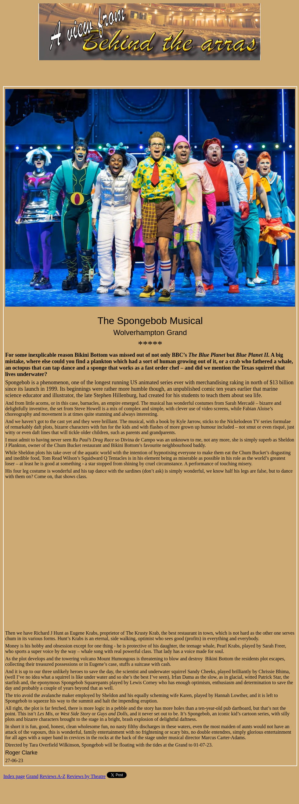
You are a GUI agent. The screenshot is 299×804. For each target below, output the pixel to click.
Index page (14, 776)
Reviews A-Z (53, 776)
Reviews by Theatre (86, 776)
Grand (32, 776)
